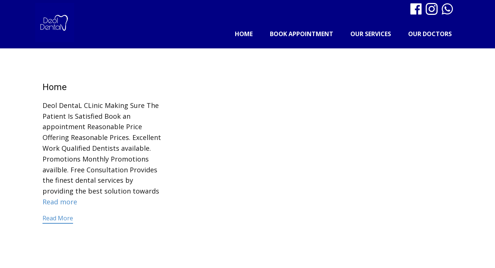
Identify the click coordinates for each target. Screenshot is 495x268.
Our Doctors (430, 34)
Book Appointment (301, 34)
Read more (59, 201)
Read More (57, 218)
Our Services (370, 34)
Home (244, 34)
